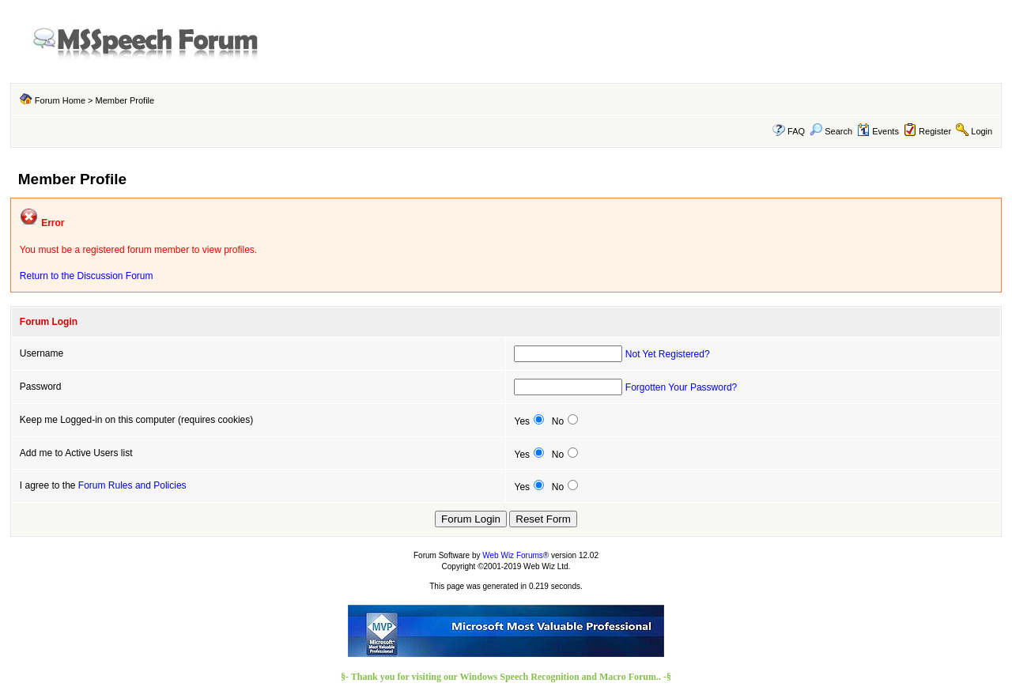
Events (878, 131)
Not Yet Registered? (667, 354)
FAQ (796, 131)
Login (981, 131)
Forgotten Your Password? (681, 387)
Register (935, 131)
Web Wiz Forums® (515, 555)
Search (831, 131)
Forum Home (60, 100)
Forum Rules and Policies (132, 485)
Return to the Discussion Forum (86, 275)
